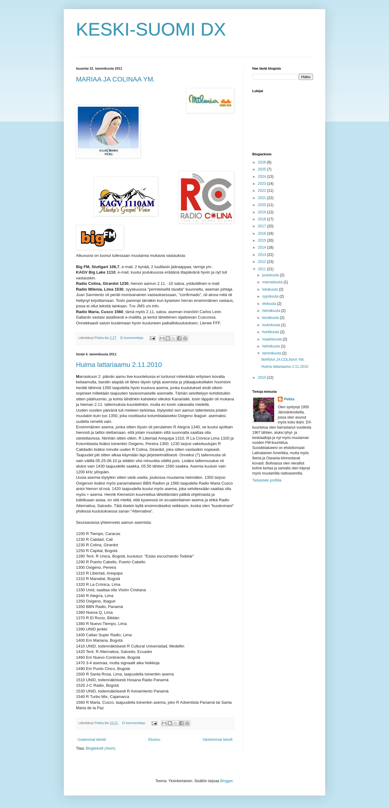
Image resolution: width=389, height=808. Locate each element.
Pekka (289, 399)
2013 (262, 255)
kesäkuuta (271, 318)
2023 (262, 183)
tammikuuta (272, 353)
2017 (262, 226)
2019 (262, 212)
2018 (262, 219)
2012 (262, 262)
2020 (262, 205)
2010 (262, 377)
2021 (262, 198)
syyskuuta (271, 296)
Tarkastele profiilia (266, 480)
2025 (262, 169)
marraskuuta (273, 282)
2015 (262, 240)
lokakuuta (270, 289)
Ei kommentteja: (132, 338)
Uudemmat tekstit (91, 739)
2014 (262, 247)
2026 (262, 162)
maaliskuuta (272, 339)
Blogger (226, 781)
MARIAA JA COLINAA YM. (115, 79)
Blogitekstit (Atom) (100, 748)
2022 (262, 190)
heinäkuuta (271, 311)
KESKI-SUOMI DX (151, 29)
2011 (262, 269)
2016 (262, 233)
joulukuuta (271, 275)
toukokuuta (271, 325)
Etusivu (154, 739)
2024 (262, 176)
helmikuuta (271, 346)
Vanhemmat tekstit (217, 739)
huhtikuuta (271, 332)
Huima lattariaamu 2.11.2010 (119, 364)
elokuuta (269, 304)
